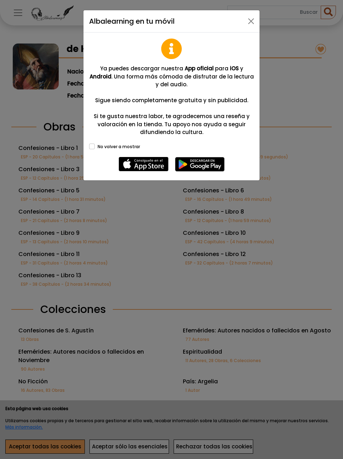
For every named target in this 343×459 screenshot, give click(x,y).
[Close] (251, 21)
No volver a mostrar (119, 147)
